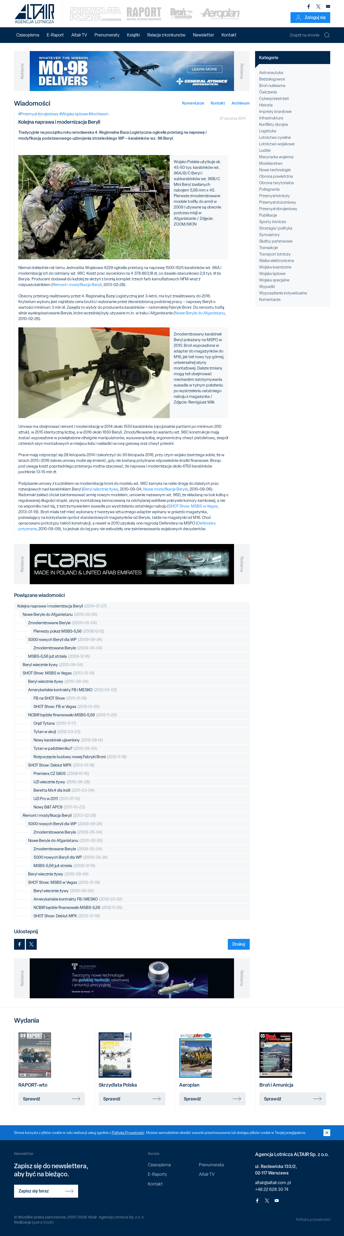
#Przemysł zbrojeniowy (38, 114)
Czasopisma (27, 35)
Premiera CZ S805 (61, 774)
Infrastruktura (271, 118)
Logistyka (267, 131)
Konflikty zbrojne (273, 124)
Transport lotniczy (275, 254)
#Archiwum (99, 114)
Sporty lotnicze (272, 221)
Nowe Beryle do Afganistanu (200, 313)
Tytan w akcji (57, 732)
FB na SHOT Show (60, 698)
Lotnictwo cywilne (275, 137)
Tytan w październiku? (65, 748)
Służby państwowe (275, 241)
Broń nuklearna (272, 85)
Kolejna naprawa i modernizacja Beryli (62, 606)
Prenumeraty (107, 35)
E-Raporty (157, 1174)
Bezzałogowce (272, 79)
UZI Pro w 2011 (57, 799)
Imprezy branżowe (275, 111)
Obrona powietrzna (276, 176)
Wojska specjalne (274, 280)
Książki (133, 35)
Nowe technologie (275, 170)
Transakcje (268, 247)
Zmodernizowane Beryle (62, 623)
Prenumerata (211, 1165)
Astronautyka (271, 72)
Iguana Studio (43, 1222)
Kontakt (229, 35)
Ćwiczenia (268, 92)
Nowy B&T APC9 (59, 807)
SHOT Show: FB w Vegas (67, 707)
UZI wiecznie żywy (62, 782)
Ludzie (264, 150)
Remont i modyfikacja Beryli (77, 284)
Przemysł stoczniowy (277, 202)
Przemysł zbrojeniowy (278, 208)
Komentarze (193, 103)
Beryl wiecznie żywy (100, 489)
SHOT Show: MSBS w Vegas (193, 506)
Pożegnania (269, 189)
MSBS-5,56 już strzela (59, 656)
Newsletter (203, 35)
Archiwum (241, 103)
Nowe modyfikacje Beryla (165, 489)
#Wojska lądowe (73, 114)
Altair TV (79, 35)
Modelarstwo (270, 163)
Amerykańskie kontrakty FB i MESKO (72, 690)
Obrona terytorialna (276, 183)
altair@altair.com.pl (273, 1182)
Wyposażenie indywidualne (283, 293)
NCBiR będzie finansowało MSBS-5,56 (72, 715)
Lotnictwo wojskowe (277, 144)
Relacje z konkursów (166, 35)
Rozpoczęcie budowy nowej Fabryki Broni (80, 757)
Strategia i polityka (275, 228)
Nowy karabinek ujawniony (68, 740)
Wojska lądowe (272, 273)
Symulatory (269, 234)
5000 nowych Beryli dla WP (65, 640)
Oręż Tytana (55, 723)
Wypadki (267, 286)
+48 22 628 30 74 (271, 1189)
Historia (266, 105)
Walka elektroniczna (276, 260)
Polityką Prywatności (128, 1132)
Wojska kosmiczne (275, 267)
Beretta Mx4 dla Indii (64, 790)
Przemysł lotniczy (274, 196)
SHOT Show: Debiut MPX (61, 765)
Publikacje (268, 215)
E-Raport (55, 35)
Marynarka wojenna (276, 157)
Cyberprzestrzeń (274, 98)
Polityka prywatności (313, 1219)
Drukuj (238, 944)
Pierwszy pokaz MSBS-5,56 (69, 631)
